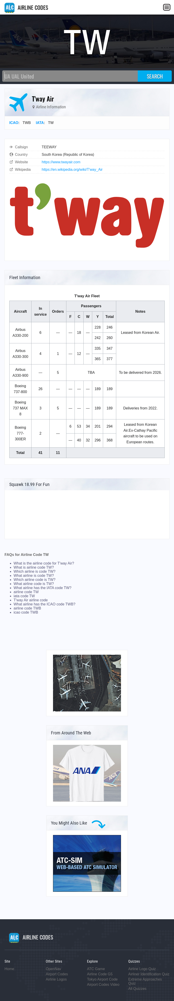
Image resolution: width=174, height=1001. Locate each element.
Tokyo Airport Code (102, 979)
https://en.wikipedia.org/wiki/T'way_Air (72, 169)
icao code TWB (26, 612)
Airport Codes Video (103, 984)
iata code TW (24, 596)
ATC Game (96, 969)
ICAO (13, 123)
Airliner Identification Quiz (148, 974)
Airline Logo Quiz (142, 969)
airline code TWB (27, 608)
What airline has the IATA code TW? (42, 588)
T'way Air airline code (31, 600)
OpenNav (53, 969)
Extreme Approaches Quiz (145, 981)
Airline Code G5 (100, 974)
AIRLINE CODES (26, 7)
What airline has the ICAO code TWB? (44, 604)
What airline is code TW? (34, 575)
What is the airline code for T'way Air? (44, 563)
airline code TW (26, 592)
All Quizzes (137, 989)
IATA (40, 123)
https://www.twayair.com (61, 162)
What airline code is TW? (34, 584)
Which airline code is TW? (35, 580)
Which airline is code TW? (35, 571)
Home (9, 969)
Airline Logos (56, 979)
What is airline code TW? (34, 567)
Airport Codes (57, 974)
